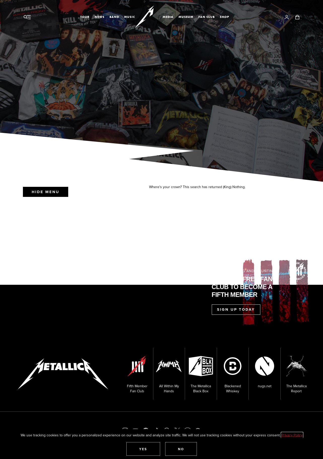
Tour (85, 17)
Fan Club (206, 17)
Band (114, 17)
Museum (185, 17)
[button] (143, 449)
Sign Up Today (236, 309)
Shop (224, 17)
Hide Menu (45, 192)
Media (168, 17)
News (99, 17)
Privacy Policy (292, 435)
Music (129, 17)
